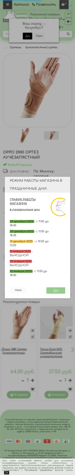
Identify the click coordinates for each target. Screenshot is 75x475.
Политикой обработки (39, 470)
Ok (6, 472)
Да (55, 290)
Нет (18, 290)
